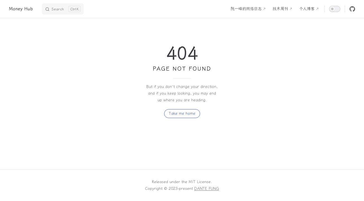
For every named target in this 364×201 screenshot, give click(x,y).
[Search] (63, 9)
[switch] (334, 9)
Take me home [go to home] (182, 113)
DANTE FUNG (206, 188)
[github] (352, 9)
